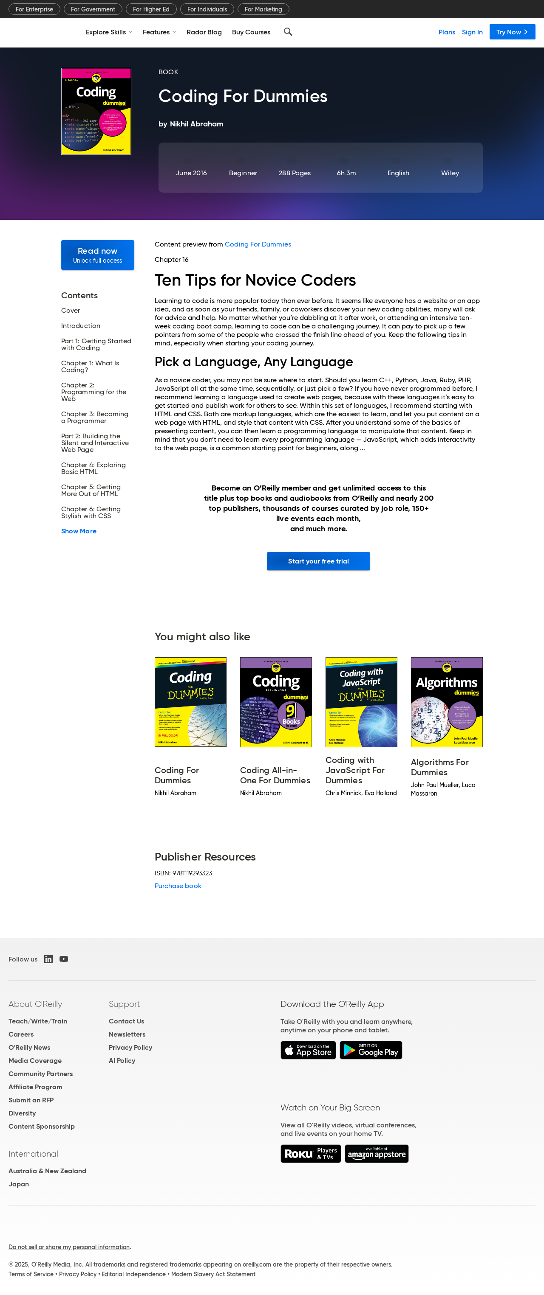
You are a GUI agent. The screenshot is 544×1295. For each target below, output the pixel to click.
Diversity (22, 1113)
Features (159, 32)
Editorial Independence (134, 1274)
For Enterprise (34, 9)
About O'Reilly (35, 1004)
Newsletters (127, 1034)
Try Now (512, 32)
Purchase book (178, 886)
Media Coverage (35, 1060)
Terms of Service (31, 1274)
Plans (447, 32)
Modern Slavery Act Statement (213, 1274)
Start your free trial (318, 561)
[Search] (288, 31)
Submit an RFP (31, 1100)
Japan (18, 1184)
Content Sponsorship (41, 1126)
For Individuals (207, 9)
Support (124, 1004)
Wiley (450, 173)
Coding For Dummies (258, 244)
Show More (78, 531)
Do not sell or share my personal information (69, 1247)
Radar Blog (204, 32)
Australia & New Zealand (47, 1170)
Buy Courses (251, 32)
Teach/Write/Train (37, 1021)
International (33, 1154)
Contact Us (126, 1021)
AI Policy (122, 1060)
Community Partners (40, 1073)
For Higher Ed (151, 9)
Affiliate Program (35, 1086)
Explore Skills (109, 32)
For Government (93, 9)
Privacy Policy (130, 1047)
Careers (21, 1034)
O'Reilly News (29, 1047)
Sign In (472, 32)
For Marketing (263, 9)
